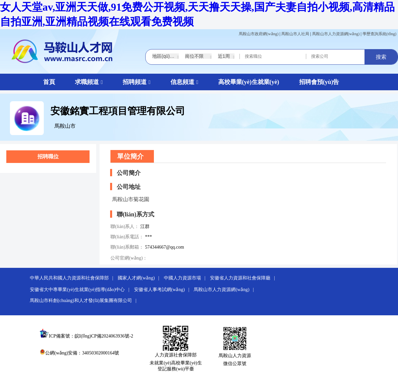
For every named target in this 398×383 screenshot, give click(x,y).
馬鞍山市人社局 (295, 34)
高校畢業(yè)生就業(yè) (248, 82)
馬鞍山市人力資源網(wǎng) (336, 34)
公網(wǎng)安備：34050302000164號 (79, 352)
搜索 (381, 57)
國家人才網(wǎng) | (140, 277)
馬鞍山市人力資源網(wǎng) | (225, 289)
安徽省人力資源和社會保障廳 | (244, 277)
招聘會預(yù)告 (319, 82)
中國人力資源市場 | (186, 277)
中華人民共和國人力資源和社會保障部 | (73, 277)
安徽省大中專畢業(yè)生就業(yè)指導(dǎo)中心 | (81, 289)
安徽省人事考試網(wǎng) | (163, 289)
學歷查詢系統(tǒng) (379, 34)
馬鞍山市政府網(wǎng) (259, 34)
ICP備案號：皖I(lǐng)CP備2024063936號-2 (91, 336)
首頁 (49, 82)
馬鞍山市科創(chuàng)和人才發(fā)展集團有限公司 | (85, 300)
